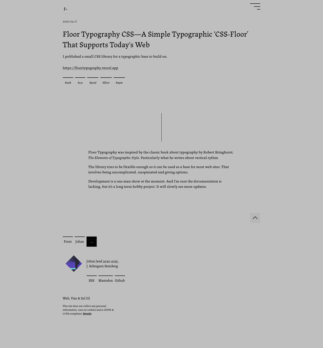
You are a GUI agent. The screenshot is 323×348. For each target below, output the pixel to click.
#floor (105, 82)
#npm (119, 82)
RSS (91, 280)
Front (68, 241)
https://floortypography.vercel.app (90, 67)
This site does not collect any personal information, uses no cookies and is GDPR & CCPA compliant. (88, 309)
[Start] (255, 218)
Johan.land (94, 261)
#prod (92, 82)
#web (68, 82)
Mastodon (105, 280)
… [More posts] (92, 241)
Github (120, 280)
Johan (79, 241)
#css (80, 82)
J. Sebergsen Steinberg (102, 266)
